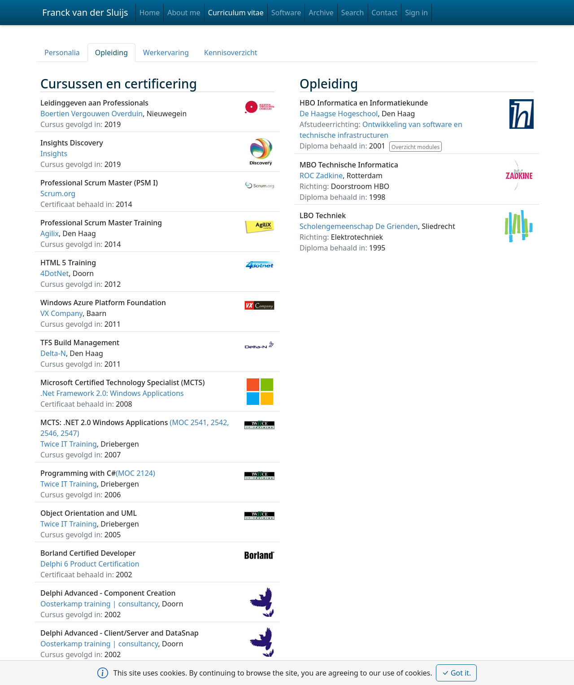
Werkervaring (166, 52)
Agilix (49, 233)
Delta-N (53, 353)
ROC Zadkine (321, 175)
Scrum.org (57, 193)
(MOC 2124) (97, 473)
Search (352, 13)
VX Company (61, 313)
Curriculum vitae (236, 13)
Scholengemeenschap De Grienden (359, 226)
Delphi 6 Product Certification (89, 564)
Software (286, 13)
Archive (321, 13)
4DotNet (54, 273)
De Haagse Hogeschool (339, 114)
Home (149, 13)
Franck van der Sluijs (85, 12)
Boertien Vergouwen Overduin (91, 114)
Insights (53, 153)
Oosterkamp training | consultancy (99, 604)
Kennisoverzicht (230, 52)
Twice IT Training (68, 444)
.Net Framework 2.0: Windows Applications (112, 393)
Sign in (416, 13)
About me (183, 13)
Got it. (456, 673)
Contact (385, 13)
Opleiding (111, 52)
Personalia (62, 52)
